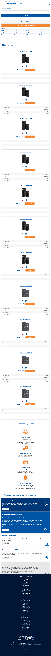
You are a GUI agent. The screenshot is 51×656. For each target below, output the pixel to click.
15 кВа (40, 30)
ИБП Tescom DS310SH (25, 51)
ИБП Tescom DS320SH (25, 118)
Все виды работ (42, 495)
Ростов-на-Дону (26, 627)
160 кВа (15, 37)
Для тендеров (26, 585)
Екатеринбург (25, 610)
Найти (49, 11)
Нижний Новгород (25, 619)
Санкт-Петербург (26, 593)
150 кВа (3, 37)
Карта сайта (42, 646)
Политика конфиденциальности (14, 646)
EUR (9, 45)
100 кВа (28, 34)
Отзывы (26, 577)
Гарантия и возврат (26, 583)
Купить (30, 69)
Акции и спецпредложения (26, 576)
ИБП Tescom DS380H (26, 252)
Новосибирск (26, 606)
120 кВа (40, 34)
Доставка (26, 582)
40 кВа (40, 32)
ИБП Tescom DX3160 (26, 353)
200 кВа (28, 37)
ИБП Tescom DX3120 (26, 319)
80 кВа (15, 34)
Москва (26, 589)
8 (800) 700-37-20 (12, 3)
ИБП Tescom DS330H (26, 152)
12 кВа (27, 30)
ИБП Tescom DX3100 (26, 286)
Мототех (2, 3)
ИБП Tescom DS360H (26, 219)
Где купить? (25, 579)
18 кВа (2, 32)
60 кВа (2, 34)
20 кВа (15, 32)
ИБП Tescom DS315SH (25, 85)
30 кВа (27, 32)
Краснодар (26, 602)
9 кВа (2, 30)
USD (6, 45)
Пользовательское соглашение (30, 646)
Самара (26, 623)
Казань (26, 614)
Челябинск (25, 597)
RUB (3, 45)
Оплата (25, 580)
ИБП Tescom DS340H (26, 185)
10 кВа (15, 30)
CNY (12, 45)
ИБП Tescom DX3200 (26, 386)
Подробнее (6, 509)
